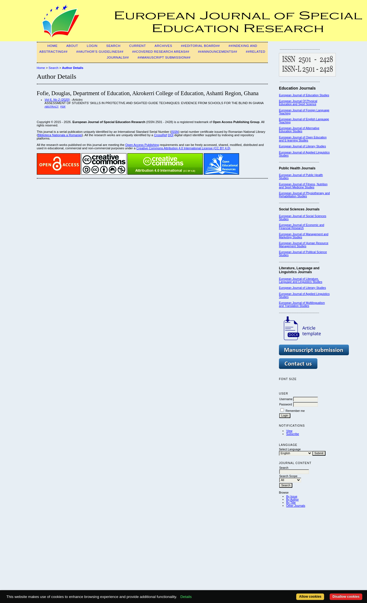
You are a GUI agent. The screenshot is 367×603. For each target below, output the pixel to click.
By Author (292, 499)
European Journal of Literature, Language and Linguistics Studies (300, 280)
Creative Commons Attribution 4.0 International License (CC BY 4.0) (183, 148)
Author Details (72, 67)
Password (285, 404)
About (72, 45)
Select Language (290, 449)
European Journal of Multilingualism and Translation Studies (302, 304)
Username (286, 399)
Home (52, 45)
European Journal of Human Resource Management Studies (303, 245)
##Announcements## (217, 51)
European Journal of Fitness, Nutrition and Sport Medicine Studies (303, 186)
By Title (291, 502)
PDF (63, 106)
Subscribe (292, 434)
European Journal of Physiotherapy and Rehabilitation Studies (304, 195)
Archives (163, 45)
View (289, 431)
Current (137, 45)
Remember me (295, 410)
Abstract (52, 106)
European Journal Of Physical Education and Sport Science (298, 103)
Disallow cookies (345, 597)
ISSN (174, 131)
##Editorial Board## (200, 45)
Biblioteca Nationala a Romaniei (60, 135)
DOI (170, 135)
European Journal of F (293, 110)
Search (113, 45)
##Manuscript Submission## (164, 57)
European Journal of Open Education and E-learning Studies (303, 139)
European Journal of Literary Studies (302, 146)
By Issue (291, 496)
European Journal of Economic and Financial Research (301, 227)
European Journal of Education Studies (304, 95)
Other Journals (295, 505)
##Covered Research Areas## (160, 51)
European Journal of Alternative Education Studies (299, 130)
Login (92, 45)
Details (186, 597)
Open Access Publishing (142, 144)
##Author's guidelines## (99, 51)
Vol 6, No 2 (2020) (57, 99)
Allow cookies (310, 597)
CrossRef (160, 135)
